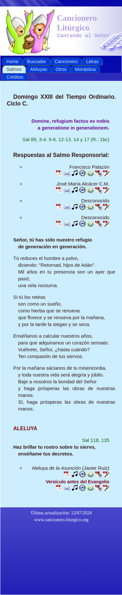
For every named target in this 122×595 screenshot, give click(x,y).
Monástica (85, 69)
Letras (92, 61)
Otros (61, 69)
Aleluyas (38, 69)
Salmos (14, 69)
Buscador (36, 61)
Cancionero (66, 61)
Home (12, 61)
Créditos (14, 77)
